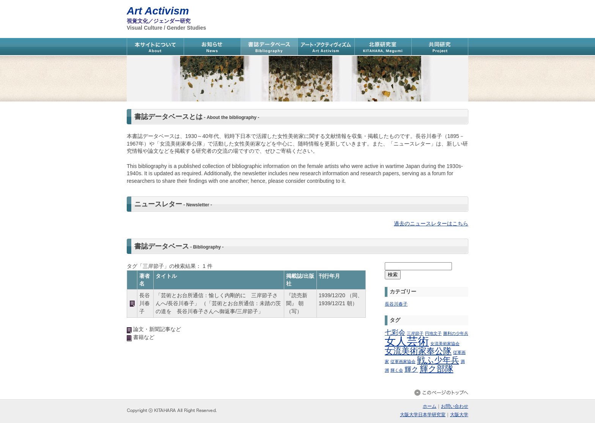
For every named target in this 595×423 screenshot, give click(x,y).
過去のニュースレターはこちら (431, 223)
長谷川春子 (396, 304)
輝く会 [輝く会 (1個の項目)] (396, 370)
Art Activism (158, 11)
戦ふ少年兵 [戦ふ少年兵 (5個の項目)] (438, 360)
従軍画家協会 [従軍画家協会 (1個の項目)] (403, 361)
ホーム (429, 406)
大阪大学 (459, 414)
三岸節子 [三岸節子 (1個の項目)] (415, 333)
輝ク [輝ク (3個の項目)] (411, 369)
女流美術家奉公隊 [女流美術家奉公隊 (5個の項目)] (418, 351)
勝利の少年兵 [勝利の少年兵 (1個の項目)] (455, 333)
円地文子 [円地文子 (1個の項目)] (433, 333)
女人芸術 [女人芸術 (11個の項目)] (407, 341)
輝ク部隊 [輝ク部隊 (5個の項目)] (436, 369)
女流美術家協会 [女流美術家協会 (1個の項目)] (445, 343)
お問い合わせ (454, 406)
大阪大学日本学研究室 (422, 414)
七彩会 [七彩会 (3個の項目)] (395, 332)
